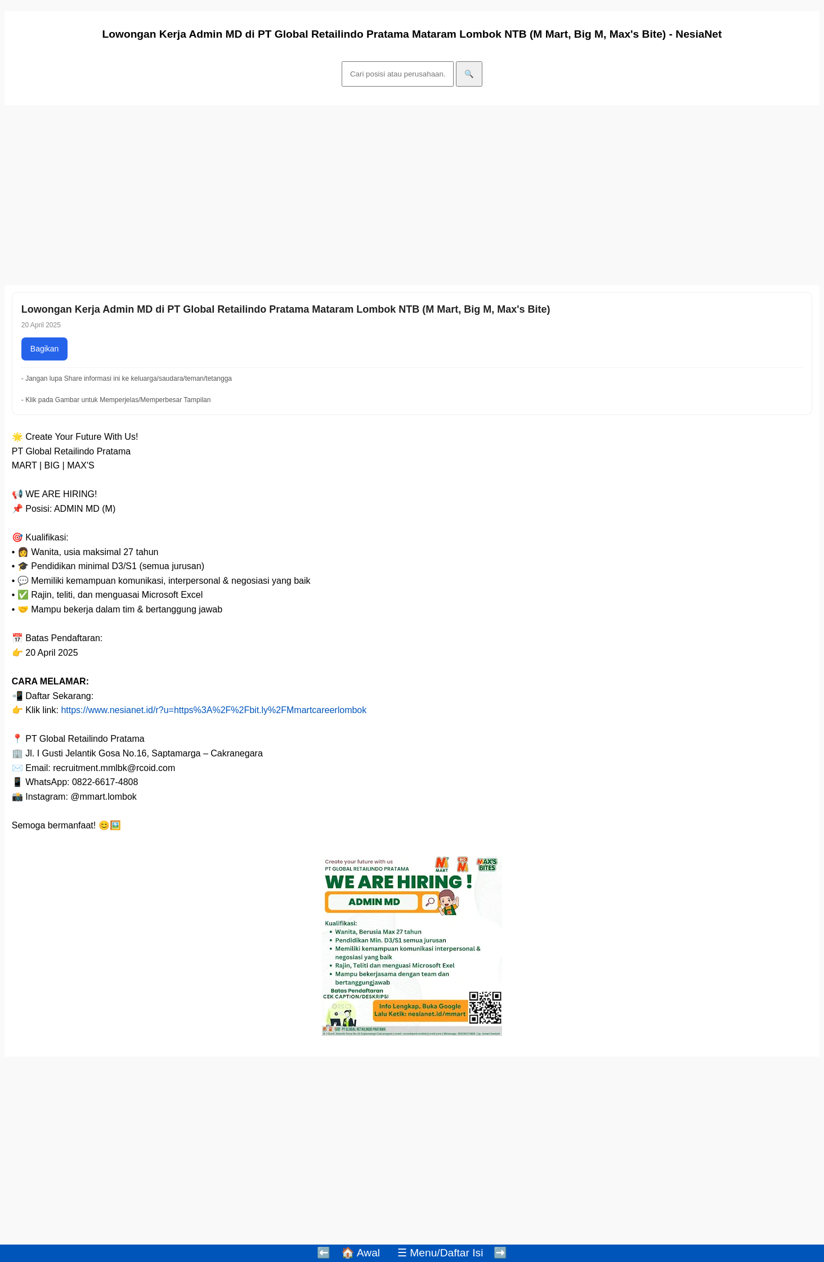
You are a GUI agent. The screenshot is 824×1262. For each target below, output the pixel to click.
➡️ (500, 1253)
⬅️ (323, 1253)
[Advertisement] (342, 195)
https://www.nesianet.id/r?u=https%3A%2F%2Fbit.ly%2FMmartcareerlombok (213, 710)
